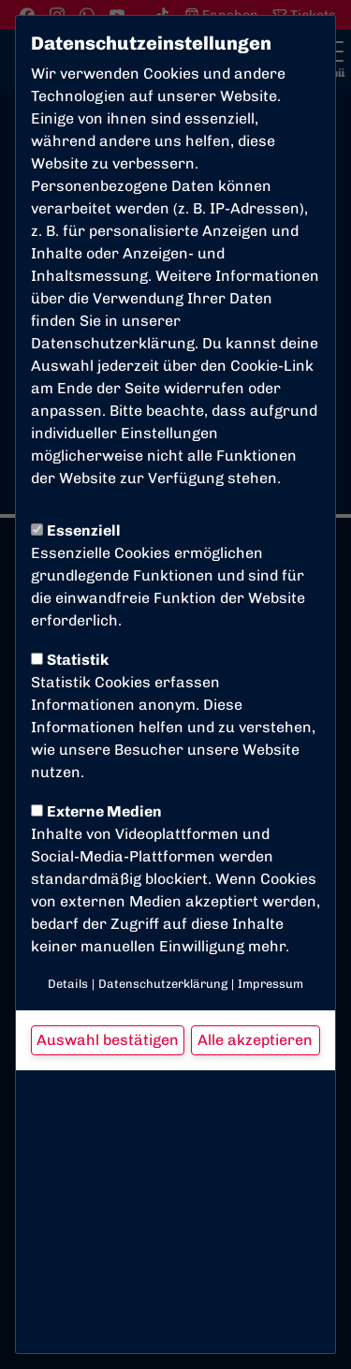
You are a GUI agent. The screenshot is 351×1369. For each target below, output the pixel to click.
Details (68, 984)
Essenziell (76, 530)
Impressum (270, 984)
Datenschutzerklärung (113, 343)
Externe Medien (96, 811)
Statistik (70, 660)
